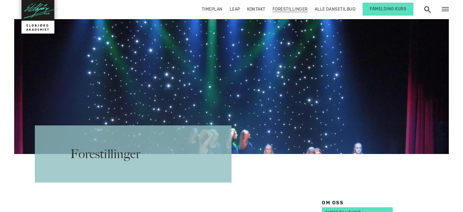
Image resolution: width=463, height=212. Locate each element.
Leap (235, 9)
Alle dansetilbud (335, 9)
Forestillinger (290, 9)
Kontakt (256, 9)
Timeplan (212, 9)
